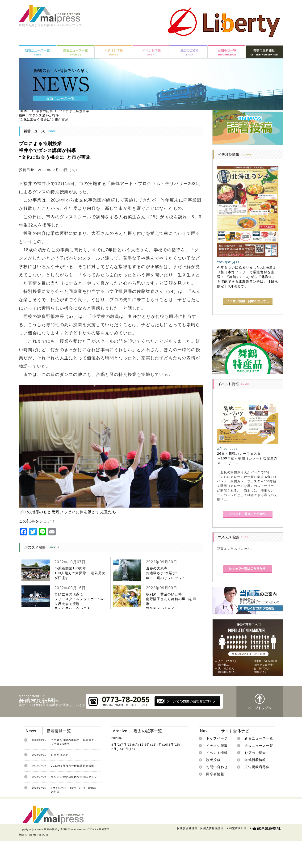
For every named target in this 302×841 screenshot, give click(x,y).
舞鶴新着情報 (255, 760)
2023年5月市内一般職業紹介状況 (72, 765)
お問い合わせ (217, 767)
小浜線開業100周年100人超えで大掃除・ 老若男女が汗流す (80, 573)
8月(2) (116, 744)
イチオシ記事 (217, 746)
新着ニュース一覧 (258, 738)
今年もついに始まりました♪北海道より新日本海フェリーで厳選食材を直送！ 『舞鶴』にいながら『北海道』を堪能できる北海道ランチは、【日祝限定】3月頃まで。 (247, 276)
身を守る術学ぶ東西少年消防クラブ (74, 776)
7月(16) (127, 744)
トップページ (217, 738)
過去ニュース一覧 (258, 746)
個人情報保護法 (213, 828)
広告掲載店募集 (256, 767)
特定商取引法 (238, 828)
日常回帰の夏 (59, 754)
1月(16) (129, 749)
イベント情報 (217, 753)
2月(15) (117, 749)
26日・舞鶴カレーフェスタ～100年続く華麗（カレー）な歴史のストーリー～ (247, 458)
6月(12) (139, 744)
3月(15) (174, 744)
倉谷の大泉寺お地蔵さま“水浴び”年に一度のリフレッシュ (165, 573)
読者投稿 (213, 760)
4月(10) (162, 744)
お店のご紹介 (255, 753)
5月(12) (151, 744)
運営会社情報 (188, 828)
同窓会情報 (215, 774)
